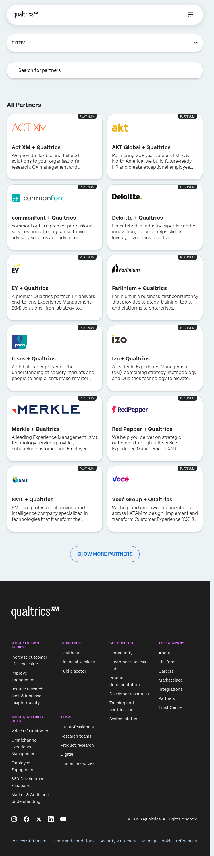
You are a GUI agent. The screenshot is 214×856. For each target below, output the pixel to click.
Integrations (170, 689)
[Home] (26, 15)
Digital (67, 754)
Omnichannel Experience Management (24, 747)
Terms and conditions (73, 841)
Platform (167, 662)
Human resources (77, 763)
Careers (166, 671)
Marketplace (171, 680)
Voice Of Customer (29, 731)
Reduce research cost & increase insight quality (27, 696)
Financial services (78, 662)
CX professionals (77, 727)
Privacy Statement (29, 841)
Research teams (76, 736)
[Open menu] (190, 14)
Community (120, 653)
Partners (167, 698)
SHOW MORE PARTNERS (104, 554)
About (165, 653)
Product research (77, 745)
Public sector (73, 671)
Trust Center (171, 707)
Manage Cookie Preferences (169, 841)
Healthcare (71, 653)
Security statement (118, 841)
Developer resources (129, 694)
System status (123, 719)
